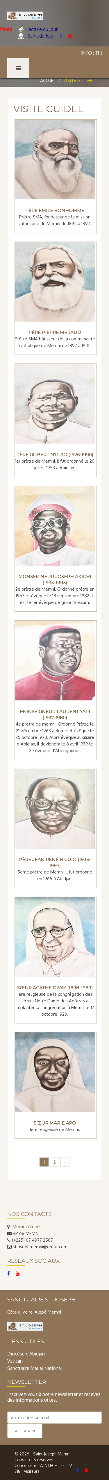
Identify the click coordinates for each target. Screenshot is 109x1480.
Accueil (48, 80)
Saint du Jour (36, 36)
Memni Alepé (26, 1226)
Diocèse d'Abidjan (26, 1354)
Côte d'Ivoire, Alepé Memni (34, 1312)
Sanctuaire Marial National (34, 1368)
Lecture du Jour (38, 29)
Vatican (15, 1361)
